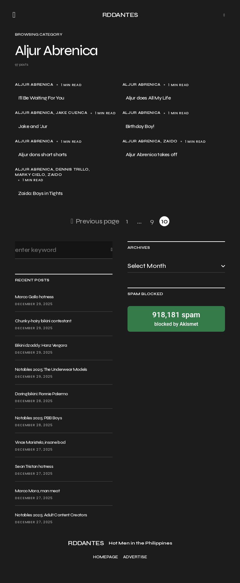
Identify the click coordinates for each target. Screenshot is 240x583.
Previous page (98, 221)
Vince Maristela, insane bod (40, 442)
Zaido (170, 141)
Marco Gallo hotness (34, 296)
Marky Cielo (30, 175)
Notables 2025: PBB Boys (38, 418)
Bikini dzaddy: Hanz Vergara (41, 345)
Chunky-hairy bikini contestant (43, 321)
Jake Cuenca (72, 113)
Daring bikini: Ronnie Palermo (41, 393)
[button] (15, 15)
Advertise (135, 557)
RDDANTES (120, 15)
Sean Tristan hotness (34, 466)
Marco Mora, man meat (37, 491)
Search (106, 249)
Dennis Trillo (72, 169)
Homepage (105, 557)
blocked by (176, 318)
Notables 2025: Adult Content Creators (51, 515)
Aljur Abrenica (34, 85)
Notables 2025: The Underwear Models (51, 369)
